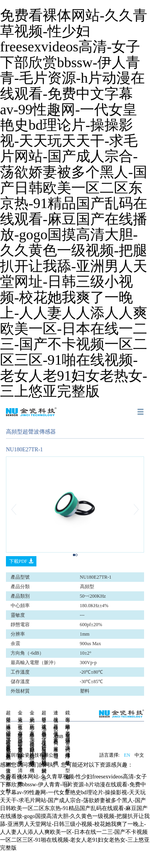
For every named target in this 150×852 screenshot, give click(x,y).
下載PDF (21, 561)
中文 (139, 755)
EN (127, 755)
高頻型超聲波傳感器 (31, 432)
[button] (16, 509)
